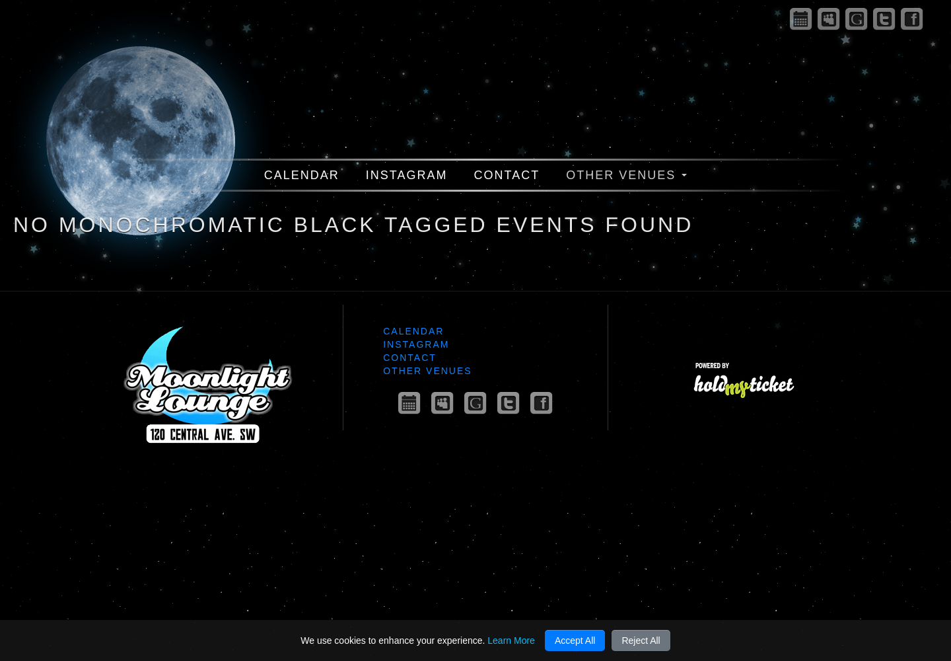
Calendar (301, 175)
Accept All (575, 640)
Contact (507, 175)
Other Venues (626, 175)
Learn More (511, 640)
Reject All (640, 640)
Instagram (407, 175)
